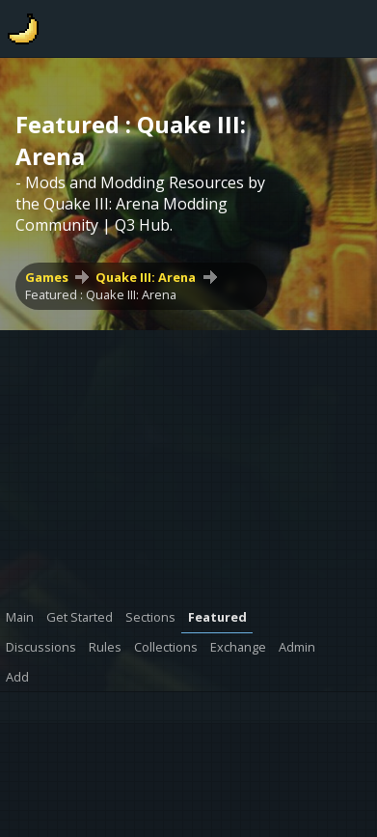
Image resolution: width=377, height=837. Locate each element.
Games (46, 277)
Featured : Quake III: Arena (100, 294)
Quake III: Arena (145, 277)
